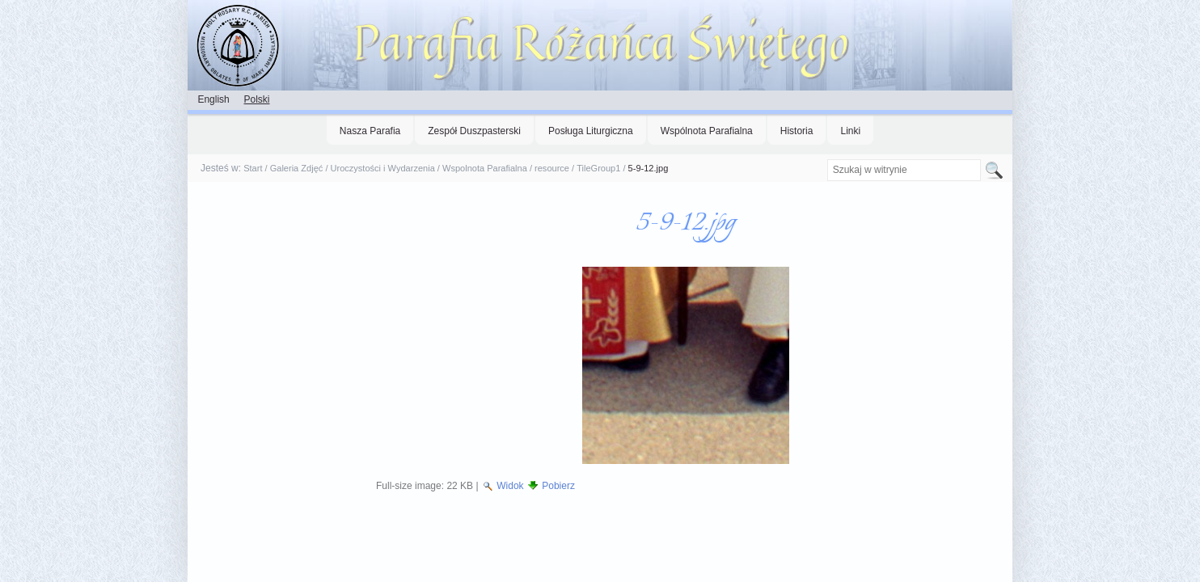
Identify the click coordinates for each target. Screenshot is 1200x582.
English (213, 99)
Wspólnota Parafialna (707, 131)
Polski (256, 99)
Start (252, 168)
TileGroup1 (598, 168)
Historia (796, 131)
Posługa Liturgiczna (590, 131)
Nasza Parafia (370, 131)
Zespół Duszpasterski (474, 131)
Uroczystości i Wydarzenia (383, 168)
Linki (850, 131)
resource (552, 168)
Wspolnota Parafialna (484, 168)
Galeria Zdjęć (296, 168)
